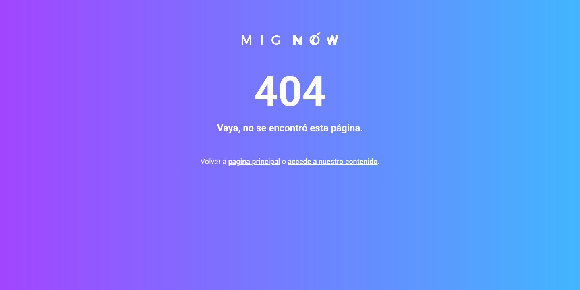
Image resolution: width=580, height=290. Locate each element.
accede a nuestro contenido (332, 161)
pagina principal (254, 161)
